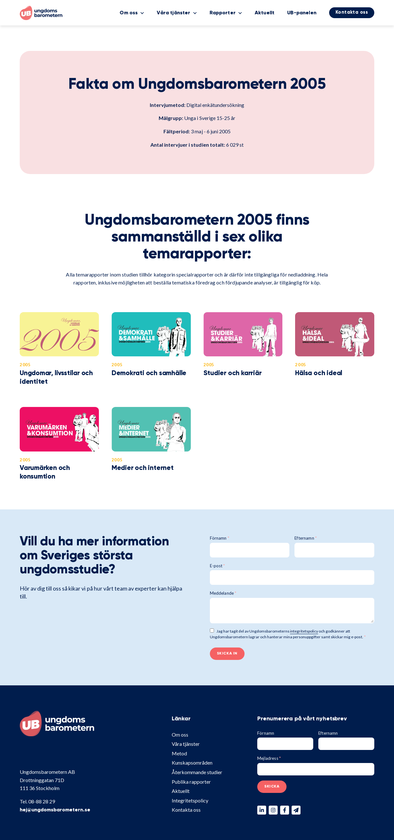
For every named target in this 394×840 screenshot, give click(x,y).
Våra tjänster (186, 744)
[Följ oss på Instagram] (273, 810)
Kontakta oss (186, 810)
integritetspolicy (304, 631)
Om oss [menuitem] (129, 13)
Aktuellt (181, 791)
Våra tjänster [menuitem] (173, 13)
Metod (179, 753)
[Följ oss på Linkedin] (261, 810)
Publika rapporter (191, 782)
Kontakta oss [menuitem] (351, 12)
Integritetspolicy (190, 800)
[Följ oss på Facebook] (284, 810)
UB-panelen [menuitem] (301, 13)
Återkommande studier (197, 772)
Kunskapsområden (192, 763)
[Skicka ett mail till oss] (296, 810)
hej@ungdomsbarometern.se (55, 810)
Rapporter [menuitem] (223, 13)
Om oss (180, 735)
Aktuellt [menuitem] (264, 13)
